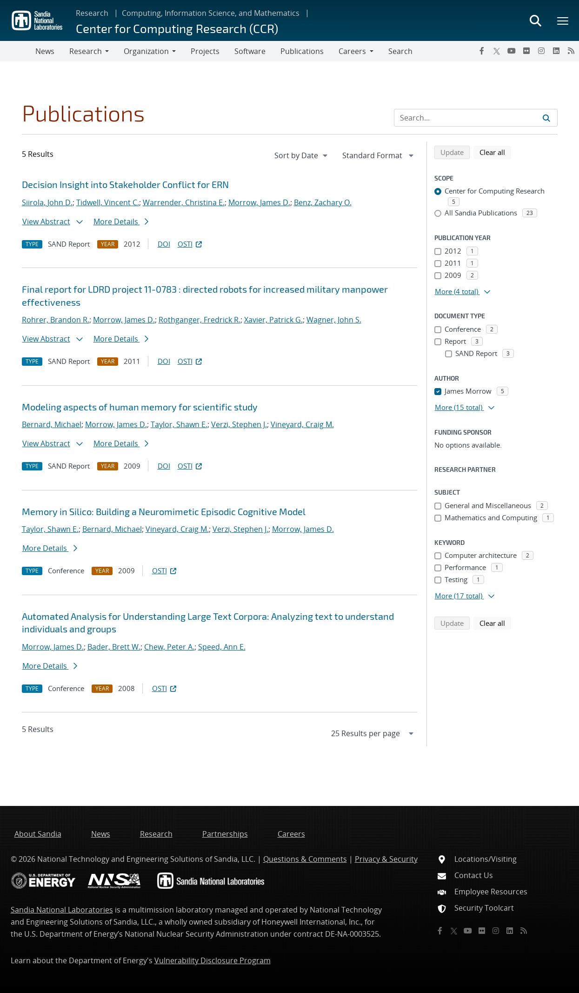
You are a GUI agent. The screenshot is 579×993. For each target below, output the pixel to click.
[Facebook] (482, 51)
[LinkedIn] (556, 51)
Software (250, 51)
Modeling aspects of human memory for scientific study (140, 406)
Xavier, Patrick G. (273, 320)
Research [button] (85, 51)
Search (400, 51)
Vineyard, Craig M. (302, 424)
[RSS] (571, 51)
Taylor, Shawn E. (179, 424)
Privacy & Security (386, 859)
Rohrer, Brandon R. (55, 320)
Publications (302, 51)
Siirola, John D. (47, 202)
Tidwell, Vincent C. (107, 202)
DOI (164, 243)
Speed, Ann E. (222, 647)
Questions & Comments (305, 859)
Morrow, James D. (259, 202)
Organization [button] (146, 51)
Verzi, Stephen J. (239, 424)
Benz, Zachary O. (323, 202)
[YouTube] (512, 51)
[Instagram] (541, 51)
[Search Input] (476, 118)
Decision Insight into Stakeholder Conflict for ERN (125, 184)
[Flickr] (526, 51)
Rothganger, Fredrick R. (199, 320)
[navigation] (302, 155)
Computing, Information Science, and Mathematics (210, 13)
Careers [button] (352, 51)
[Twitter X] (497, 51)
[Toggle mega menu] (563, 20)
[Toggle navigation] (17, 51)
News (44, 51)
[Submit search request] (546, 118)
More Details (120, 221)
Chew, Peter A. (169, 647)
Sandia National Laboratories (62, 910)
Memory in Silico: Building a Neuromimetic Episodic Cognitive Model (164, 511)
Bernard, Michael (51, 424)
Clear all (495, 152)
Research (92, 13)
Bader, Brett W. (113, 647)
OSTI (191, 243)
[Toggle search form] (535, 20)
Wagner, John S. (333, 320)
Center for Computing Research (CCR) (177, 28)
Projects (205, 51)
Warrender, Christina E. (184, 202)
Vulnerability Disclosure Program (212, 960)
